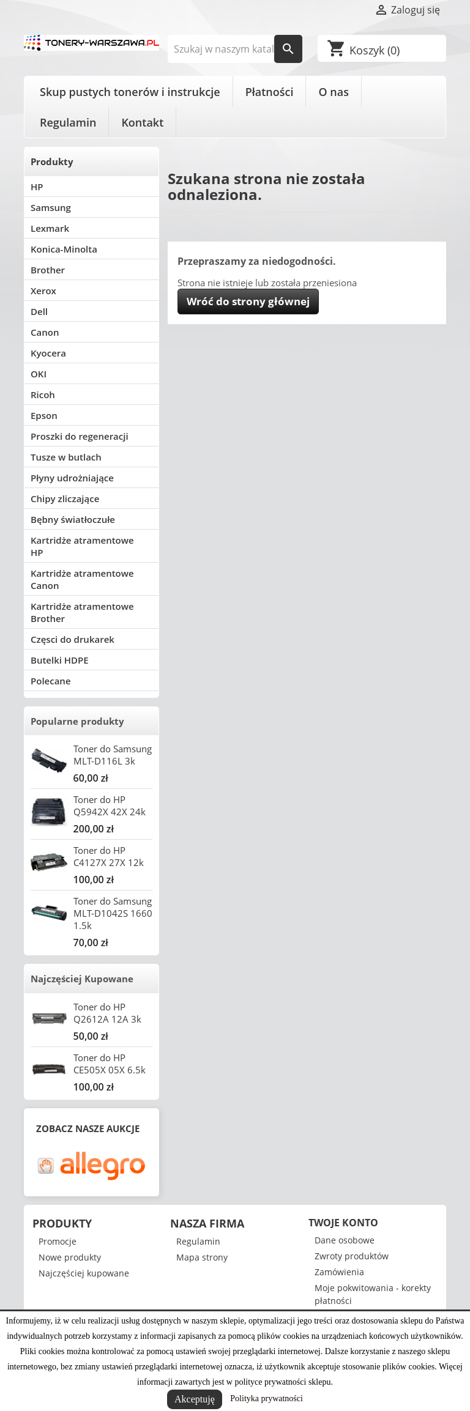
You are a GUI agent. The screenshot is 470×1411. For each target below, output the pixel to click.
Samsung (51, 207)
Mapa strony (202, 1257)
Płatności (269, 91)
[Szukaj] (235, 49)
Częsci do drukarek (72, 639)
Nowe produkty (70, 1257)
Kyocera (48, 353)
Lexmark (50, 228)
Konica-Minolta (64, 249)
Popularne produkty (77, 721)
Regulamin (68, 122)
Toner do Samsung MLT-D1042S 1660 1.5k (112, 913)
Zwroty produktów (352, 1256)
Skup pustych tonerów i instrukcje (130, 91)
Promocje (57, 1241)
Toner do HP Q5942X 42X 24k (109, 805)
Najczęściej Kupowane (82, 978)
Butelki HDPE (60, 660)
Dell (39, 311)
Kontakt (142, 122)
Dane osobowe (345, 1240)
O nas (333, 91)
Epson (44, 415)
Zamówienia (339, 1272)
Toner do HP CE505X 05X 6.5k (109, 1063)
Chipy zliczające (65, 498)
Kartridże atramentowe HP (82, 546)
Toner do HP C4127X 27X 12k (108, 856)
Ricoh (43, 394)
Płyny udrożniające (72, 478)
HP (37, 186)
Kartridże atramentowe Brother (82, 612)
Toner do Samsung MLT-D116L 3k (112, 755)
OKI (39, 374)
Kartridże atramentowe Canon (82, 579)
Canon (45, 332)
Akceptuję (194, 1399)
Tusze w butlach (66, 457)
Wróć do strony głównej (248, 301)
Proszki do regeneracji (80, 436)
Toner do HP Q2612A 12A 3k (107, 1013)
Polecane (51, 681)
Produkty (52, 161)
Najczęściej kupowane (84, 1273)
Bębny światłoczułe (73, 519)
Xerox (43, 290)
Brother (48, 270)
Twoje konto (343, 1222)
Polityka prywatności (266, 1398)
